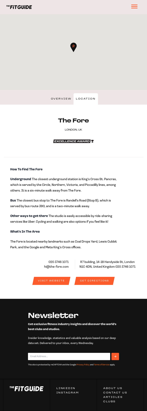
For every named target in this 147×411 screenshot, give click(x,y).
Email (32, 350)
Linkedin (65, 388)
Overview (61, 99)
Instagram (67, 393)
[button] (73, 47)
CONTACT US (115, 393)
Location (85, 99)
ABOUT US (112, 388)
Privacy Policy (83, 365)
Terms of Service (101, 365)
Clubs (109, 401)
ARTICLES (113, 397)
